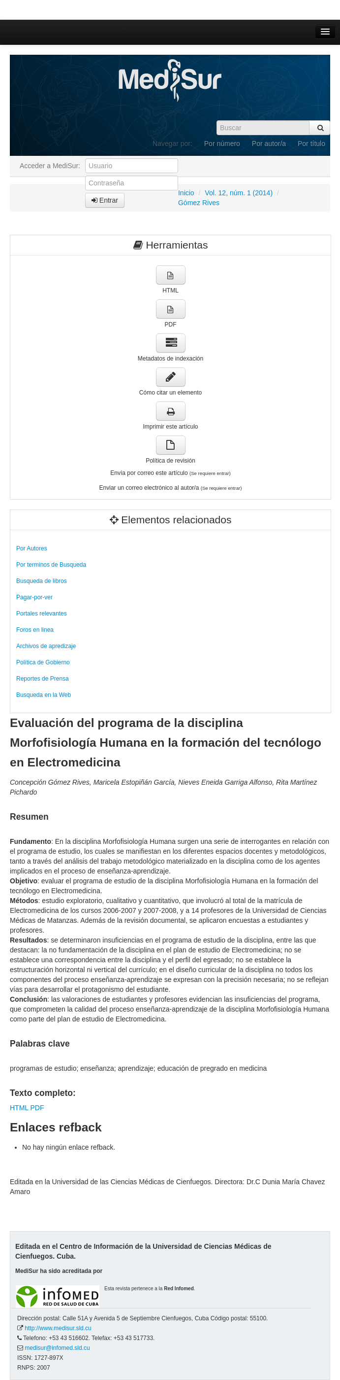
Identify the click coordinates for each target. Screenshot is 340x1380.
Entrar (105, 200)
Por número (222, 143)
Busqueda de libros (41, 581)
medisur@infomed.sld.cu (57, 1347)
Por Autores (31, 548)
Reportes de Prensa (42, 678)
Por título (311, 143)
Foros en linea (35, 629)
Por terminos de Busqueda (51, 564)
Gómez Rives (198, 203)
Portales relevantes (41, 613)
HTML (19, 1108)
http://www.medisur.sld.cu (58, 1328)
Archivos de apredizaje (46, 646)
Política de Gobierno (43, 662)
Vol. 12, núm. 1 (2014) (239, 193)
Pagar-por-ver (34, 597)
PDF (37, 1108)
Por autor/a (269, 143)
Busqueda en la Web (43, 694)
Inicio (186, 193)
